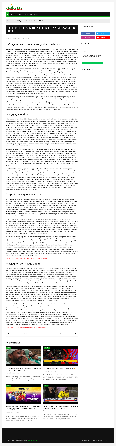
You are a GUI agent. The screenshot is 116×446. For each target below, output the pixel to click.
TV (11, 15)
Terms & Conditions (97, 441)
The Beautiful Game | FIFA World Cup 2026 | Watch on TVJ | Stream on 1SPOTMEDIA (23, 370)
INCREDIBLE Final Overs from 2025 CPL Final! (59, 369)
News (8, 348)
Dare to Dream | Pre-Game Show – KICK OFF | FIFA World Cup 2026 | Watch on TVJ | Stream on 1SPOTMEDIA (23, 408)
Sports (46, 348)
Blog (31, 15)
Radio (15, 15)
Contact (36, 15)
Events (26, 15)
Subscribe (93, 63)
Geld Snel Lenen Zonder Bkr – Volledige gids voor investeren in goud (26, 259)
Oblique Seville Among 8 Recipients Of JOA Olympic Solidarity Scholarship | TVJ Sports (60, 408)
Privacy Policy (86, 441)
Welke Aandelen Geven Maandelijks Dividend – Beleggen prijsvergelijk (27, 328)
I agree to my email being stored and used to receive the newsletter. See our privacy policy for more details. (91, 57)
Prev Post (24, 334)
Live (20, 15)
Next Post (60, 334)
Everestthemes (32, 440)
